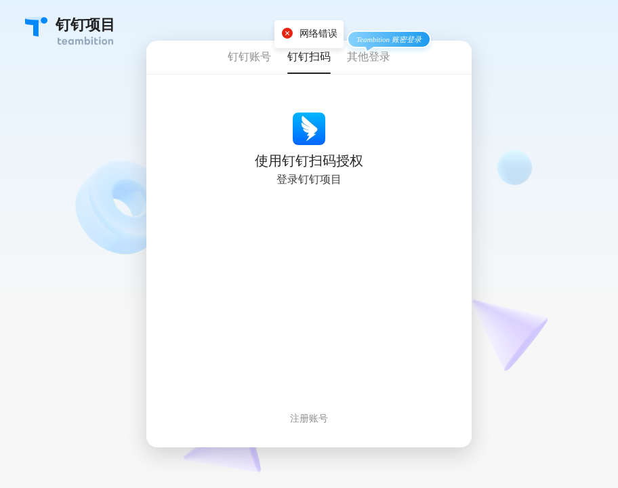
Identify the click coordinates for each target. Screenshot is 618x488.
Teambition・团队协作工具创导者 (36, 27)
